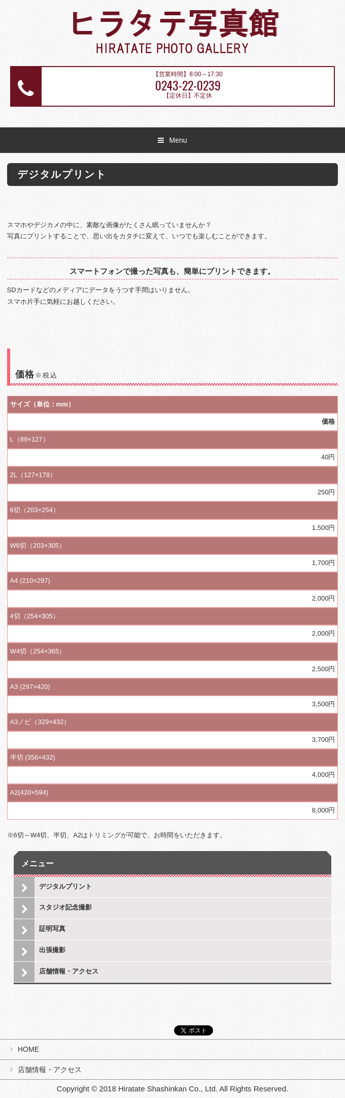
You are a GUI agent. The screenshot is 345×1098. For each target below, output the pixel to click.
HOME (28, 1049)
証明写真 (52, 928)
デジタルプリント (65, 886)
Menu (178, 140)
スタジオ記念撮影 (65, 907)
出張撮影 (52, 950)
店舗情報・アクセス (68, 971)
